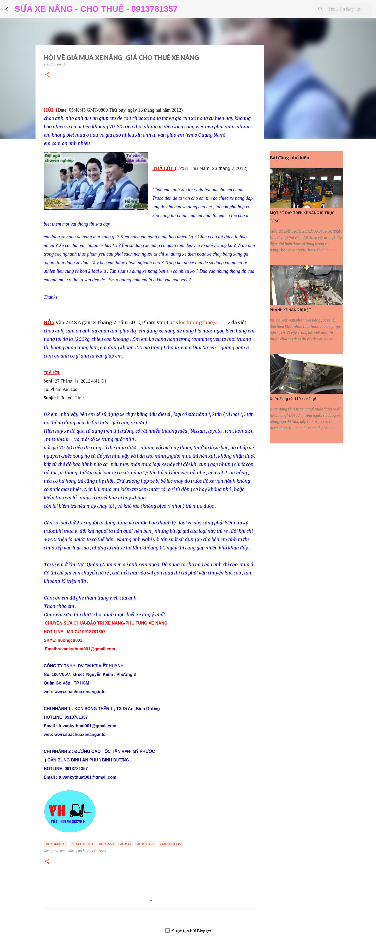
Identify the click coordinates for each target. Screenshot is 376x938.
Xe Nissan (106, 844)
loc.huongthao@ (198, 322)
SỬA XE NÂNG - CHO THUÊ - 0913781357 (96, 9)
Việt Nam (98, 851)
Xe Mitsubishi (82, 844)
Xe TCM (125, 844)
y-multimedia (170, 844)
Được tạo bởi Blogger (188, 930)
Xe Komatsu (56, 844)
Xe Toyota (145, 844)
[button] (47, 74)
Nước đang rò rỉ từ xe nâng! (293, 399)
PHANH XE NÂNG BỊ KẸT (290, 310)
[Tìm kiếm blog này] (344, 9)
